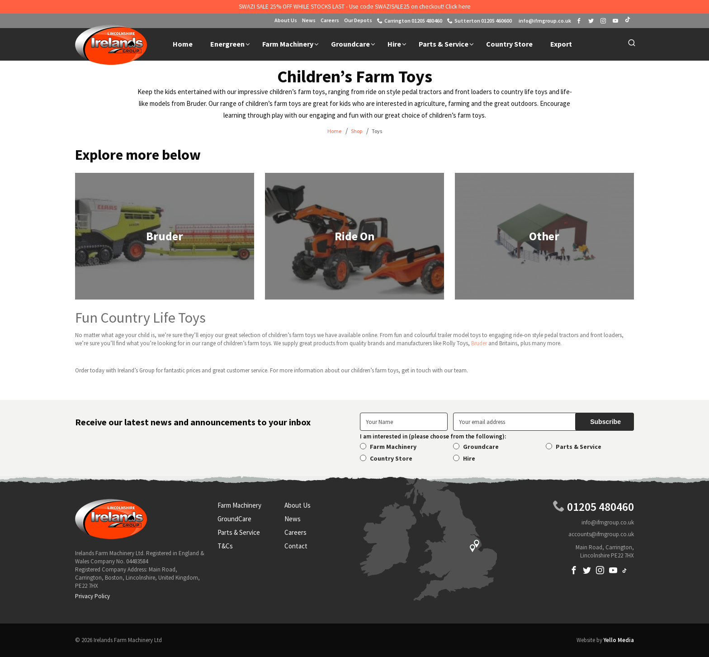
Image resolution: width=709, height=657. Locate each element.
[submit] (604, 422)
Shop (356, 131)
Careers (330, 20)
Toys (377, 131)
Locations (428, 538)
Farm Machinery (393, 447)
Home (334, 131)
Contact (295, 546)
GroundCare (234, 518)
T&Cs (225, 546)
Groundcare (481, 447)
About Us (285, 20)
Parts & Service (578, 447)
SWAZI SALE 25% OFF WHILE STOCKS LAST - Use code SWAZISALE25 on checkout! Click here (355, 6)
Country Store (391, 458)
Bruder (479, 343)
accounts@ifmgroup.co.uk (601, 534)
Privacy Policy (92, 596)
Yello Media (619, 640)
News (309, 20)
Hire (469, 458)
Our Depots (358, 20)
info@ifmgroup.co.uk (607, 522)
